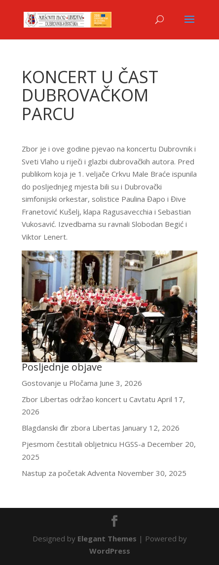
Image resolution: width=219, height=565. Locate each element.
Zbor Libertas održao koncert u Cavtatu (88, 399)
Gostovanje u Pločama (60, 383)
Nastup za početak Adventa (68, 473)
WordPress (109, 551)
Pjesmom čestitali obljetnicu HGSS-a (83, 444)
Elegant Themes (107, 538)
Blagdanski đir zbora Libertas (71, 428)
